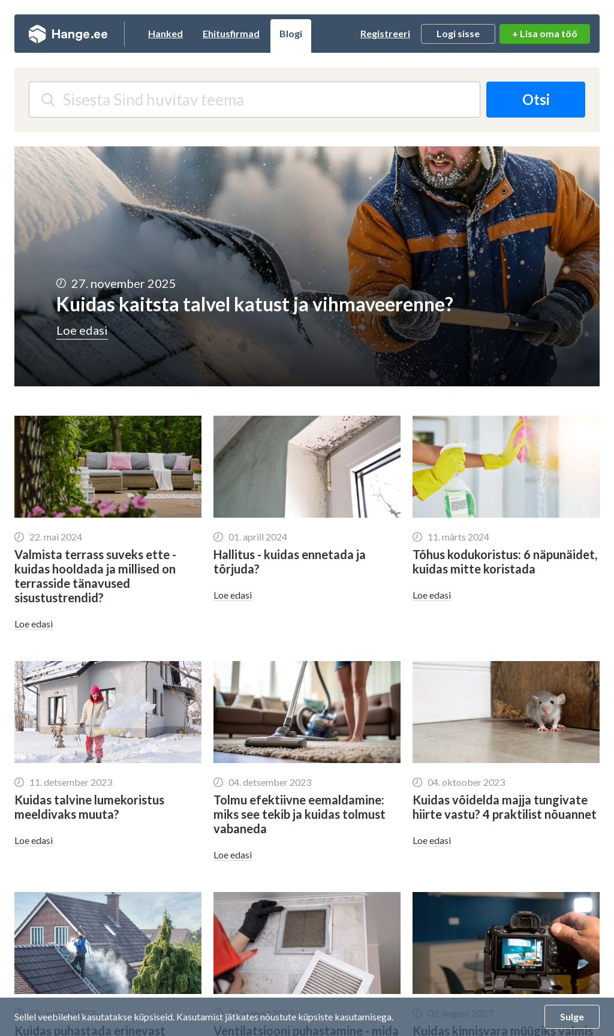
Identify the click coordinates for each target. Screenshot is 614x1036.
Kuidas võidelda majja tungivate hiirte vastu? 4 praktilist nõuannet (505, 806)
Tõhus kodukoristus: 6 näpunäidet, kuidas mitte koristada (505, 561)
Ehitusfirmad (231, 33)
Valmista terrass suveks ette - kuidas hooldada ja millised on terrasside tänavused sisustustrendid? (95, 576)
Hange (68, 33)
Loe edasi (33, 623)
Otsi (536, 99)
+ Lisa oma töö (544, 33)
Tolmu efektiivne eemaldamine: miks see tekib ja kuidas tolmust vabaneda (299, 814)
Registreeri (385, 33)
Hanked (165, 33)
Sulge (572, 1016)
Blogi (290, 33)
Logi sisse (458, 33)
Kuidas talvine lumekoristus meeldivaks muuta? (89, 806)
